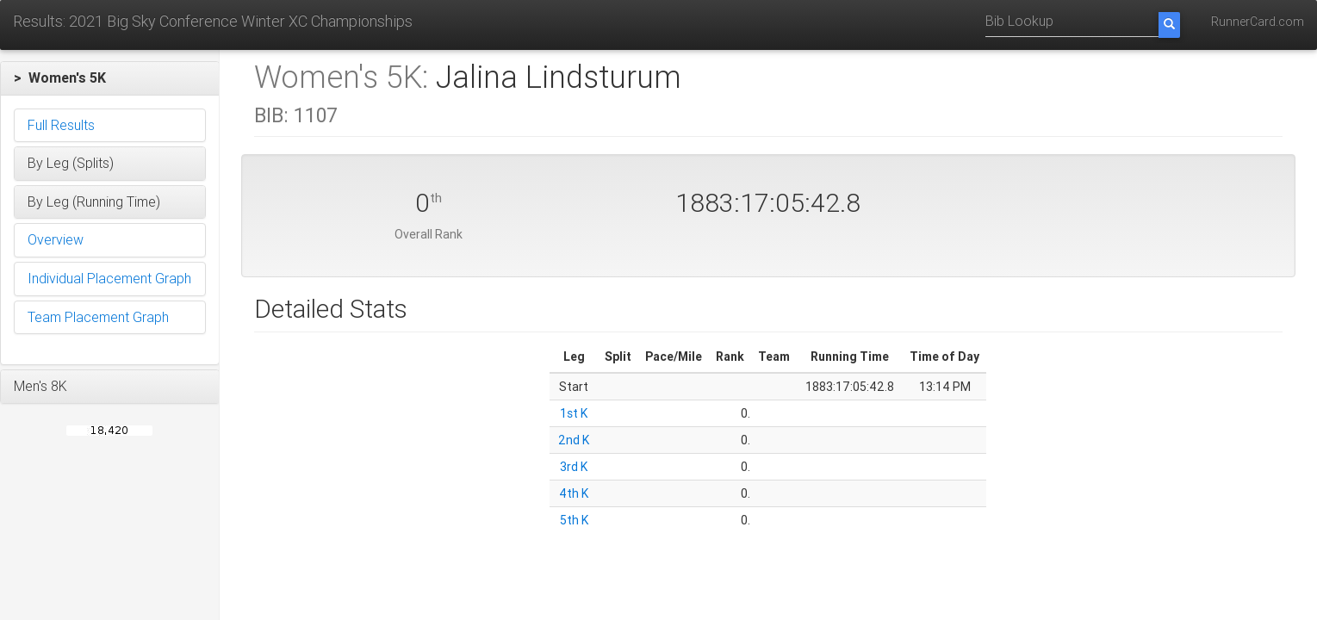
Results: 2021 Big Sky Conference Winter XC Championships (213, 21)
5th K (574, 520)
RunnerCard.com (1257, 21)
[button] (110, 78)
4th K (573, 493)
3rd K (573, 466)
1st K (573, 413)
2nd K (573, 440)
